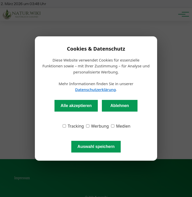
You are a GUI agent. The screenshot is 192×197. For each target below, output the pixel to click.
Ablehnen (119, 105)
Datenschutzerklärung (95, 89)
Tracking (73, 126)
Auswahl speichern (96, 146)
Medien (121, 126)
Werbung (97, 126)
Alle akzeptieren (76, 105)
